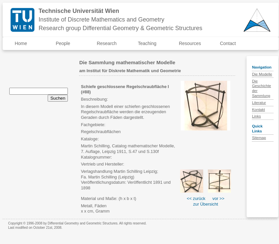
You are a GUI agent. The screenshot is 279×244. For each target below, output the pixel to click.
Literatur (259, 103)
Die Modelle (262, 74)
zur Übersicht (205, 204)
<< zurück (196, 198)
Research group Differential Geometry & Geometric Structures (120, 28)
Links (256, 116)
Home (21, 43)
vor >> (218, 198)
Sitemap (259, 138)
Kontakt (258, 110)
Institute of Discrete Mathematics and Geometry (101, 19)
